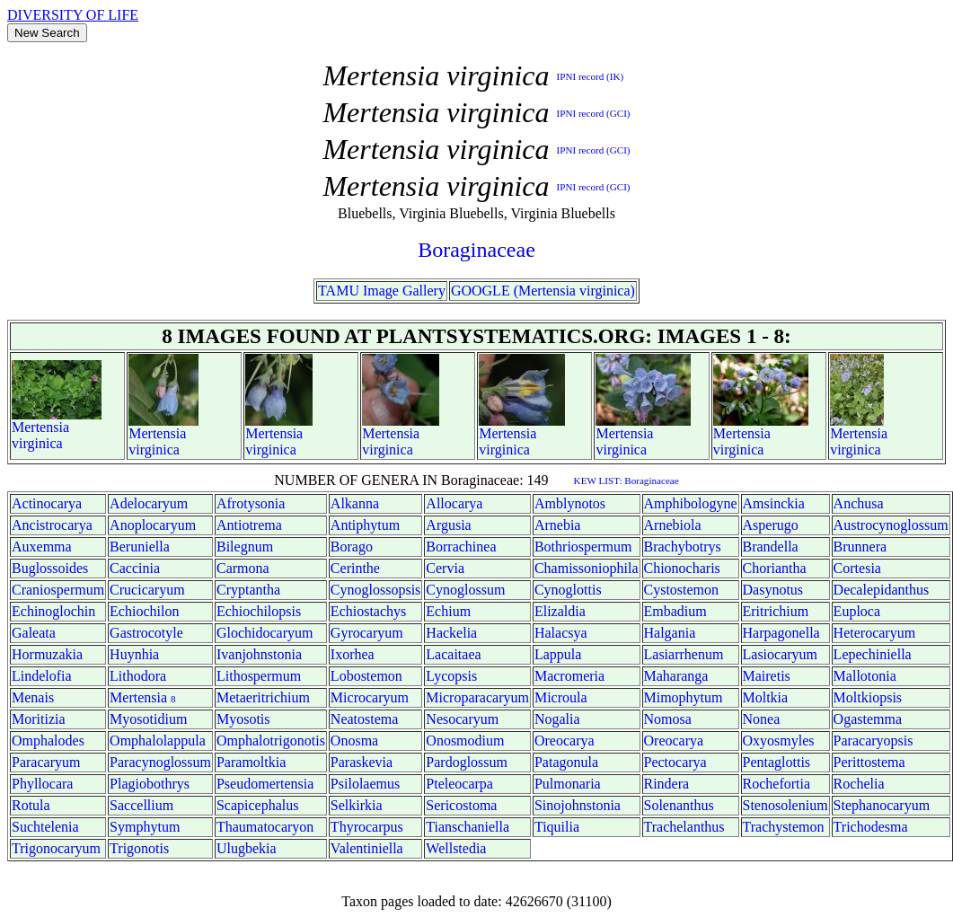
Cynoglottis (568, 589)
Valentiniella (367, 848)
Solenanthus (679, 805)
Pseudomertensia (264, 783)
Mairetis (766, 675)
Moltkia (766, 697)
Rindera (667, 783)
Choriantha (775, 568)
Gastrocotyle (146, 632)
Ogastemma (868, 719)
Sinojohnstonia (577, 805)
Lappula (557, 654)
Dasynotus (773, 589)
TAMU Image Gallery (382, 290)
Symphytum (145, 826)
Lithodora (138, 675)
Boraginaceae (476, 249)
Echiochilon (144, 611)
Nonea (762, 719)
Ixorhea (353, 654)
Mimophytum (683, 697)
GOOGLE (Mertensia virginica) (543, 290)
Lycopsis (451, 675)
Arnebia (557, 525)
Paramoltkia (251, 762)
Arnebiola (673, 525)
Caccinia (135, 568)
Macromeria (569, 675)
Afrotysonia (250, 503)
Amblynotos (569, 503)
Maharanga (676, 675)
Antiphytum (365, 525)
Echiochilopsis (258, 611)
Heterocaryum (875, 632)
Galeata (34, 632)
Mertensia (40, 427)
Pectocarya (675, 762)
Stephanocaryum (882, 805)
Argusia (448, 525)
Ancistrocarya (52, 525)
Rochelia (859, 783)
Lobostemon (366, 675)
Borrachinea (461, 546)
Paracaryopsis (873, 740)
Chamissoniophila (586, 568)
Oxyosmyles (779, 740)
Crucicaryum (147, 589)
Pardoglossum (466, 762)
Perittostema (869, 762)
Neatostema (365, 719)
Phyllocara (42, 783)
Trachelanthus (684, 826)
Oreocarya (564, 740)
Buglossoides (50, 568)
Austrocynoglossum (891, 525)
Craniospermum (58, 589)
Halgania (670, 632)
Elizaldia (560, 611)
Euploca (857, 611)
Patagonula (566, 762)
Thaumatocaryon (264, 826)
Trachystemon (784, 826)
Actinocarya (47, 503)
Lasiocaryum (780, 654)
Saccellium (141, 805)
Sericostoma (461, 805)
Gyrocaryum (367, 632)
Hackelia (451, 632)
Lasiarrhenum (684, 654)
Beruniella (140, 546)
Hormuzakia (47, 654)
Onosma (354, 740)
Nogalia (557, 719)
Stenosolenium (785, 805)
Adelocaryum (149, 503)
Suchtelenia (45, 826)
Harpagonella (781, 632)
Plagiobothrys (150, 783)
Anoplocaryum (153, 525)
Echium (448, 611)
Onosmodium (465, 740)
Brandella (771, 546)
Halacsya (560, 632)
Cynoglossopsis (375, 589)
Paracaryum (46, 762)
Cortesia (857, 568)
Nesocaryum (462, 719)
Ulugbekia (246, 848)
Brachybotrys (682, 546)
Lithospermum (258, 675)
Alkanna (355, 503)
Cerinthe (355, 568)
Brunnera (860, 546)
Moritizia (39, 719)
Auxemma (42, 546)
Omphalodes (48, 740)
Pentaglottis (777, 762)
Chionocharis (682, 568)
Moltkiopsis (868, 697)
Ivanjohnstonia (259, 654)
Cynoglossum (465, 589)
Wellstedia (456, 848)
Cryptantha (248, 589)
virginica (37, 443)
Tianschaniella (467, 826)
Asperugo (771, 525)
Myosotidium (148, 719)
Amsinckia (774, 503)
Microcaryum (370, 697)
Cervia (445, 568)
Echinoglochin (53, 611)
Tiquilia (556, 826)
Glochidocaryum (264, 632)
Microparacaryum (477, 697)
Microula (560, 697)
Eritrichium (776, 611)
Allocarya (454, 503)
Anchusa (859, 503)
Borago (352, 546)
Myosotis (243, 719)
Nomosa (668, 719)
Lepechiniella (873, 654)
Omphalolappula (158, 740)
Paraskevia (362, 762)
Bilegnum (244, 546)
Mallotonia (865, 675)
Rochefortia (777, 783)
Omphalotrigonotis (270, 740)
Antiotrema (249, 525)
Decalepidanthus (882, 589)
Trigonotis (139, 848)
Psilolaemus (365, 783)
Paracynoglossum (160, 762)
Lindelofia (42, 675)
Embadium (675, 611)
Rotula (31, 805)
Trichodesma (871, 826)
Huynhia (134, 654)
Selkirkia (357, 805)
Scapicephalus (257, 805)
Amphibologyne (690, 503)
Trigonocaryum (56, 848)
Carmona (242, 568)
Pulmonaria (567, 783)
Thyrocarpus (367, 826)
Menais (33, 697)
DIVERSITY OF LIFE (72, 14)
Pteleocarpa (459, 783)
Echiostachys (368, 611)
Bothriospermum (582, 546)
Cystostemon (681, 589)
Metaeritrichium (263, 697)
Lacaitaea (453, 654)
